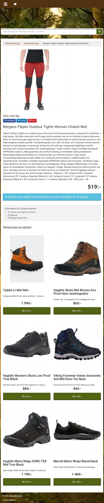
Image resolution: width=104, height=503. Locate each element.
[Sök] (99, 31)
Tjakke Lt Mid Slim (16, 290)
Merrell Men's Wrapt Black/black (76, 461)
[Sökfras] (49, 31)
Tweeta (22, 120)
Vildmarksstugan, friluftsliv (52, 18)
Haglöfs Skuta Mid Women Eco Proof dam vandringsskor (75, 291)
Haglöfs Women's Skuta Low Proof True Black (26, 377)
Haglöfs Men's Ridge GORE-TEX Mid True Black (25, 462)
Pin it (32, 120)
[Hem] (15, 4)
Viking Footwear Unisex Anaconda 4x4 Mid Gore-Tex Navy (77, 377)
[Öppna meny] (5, 4)
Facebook (9, 120)
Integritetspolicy (9, 500)
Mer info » (27, 311)
